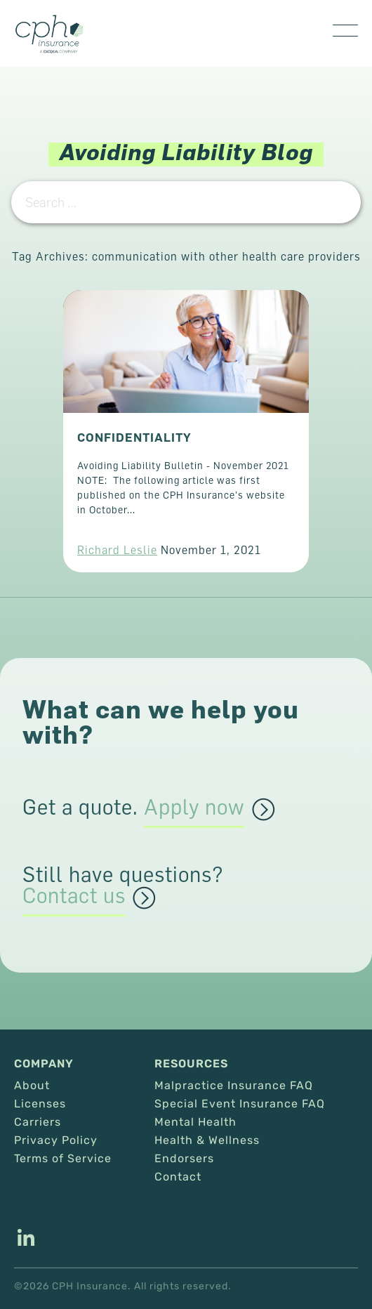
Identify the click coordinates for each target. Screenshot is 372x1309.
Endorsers (184, 1158)
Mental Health (195, 1122)
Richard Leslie (117, 550)
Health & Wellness (207, 1140)
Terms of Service (63, 1158)
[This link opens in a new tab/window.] (26, 1239)
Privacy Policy (56, 1140)
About (32, 1085)
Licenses (40, 1104)
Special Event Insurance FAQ (239, 1104)
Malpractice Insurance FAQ (233, 1085)
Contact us (74, 896)
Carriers (37, 1122)
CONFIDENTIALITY (134, 437)
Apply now (194, 808)
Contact (177, 1177)
